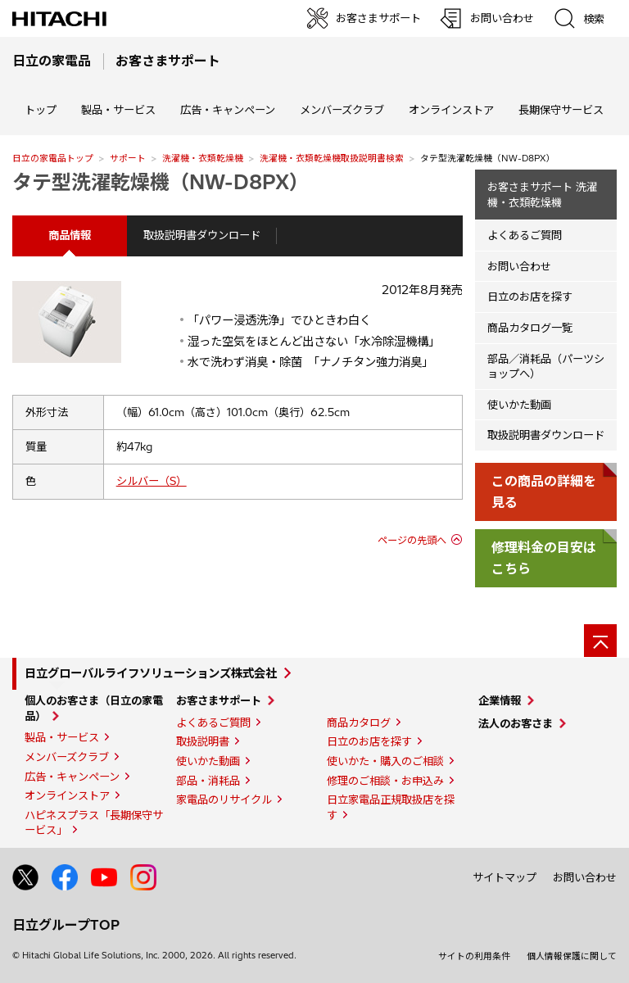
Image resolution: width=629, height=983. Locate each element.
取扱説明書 (202, 741)
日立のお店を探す (529, 296)
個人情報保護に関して (572, 956)
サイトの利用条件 (474, 956)
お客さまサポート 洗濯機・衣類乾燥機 (542, 194)
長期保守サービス (561, 109)
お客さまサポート (218, 700)
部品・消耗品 (208, 780)
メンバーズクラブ (342, 109)
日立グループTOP (66, 925)
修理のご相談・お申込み (385, 780)
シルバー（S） (151, 480)
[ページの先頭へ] (600, 640)
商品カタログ (359, 722)
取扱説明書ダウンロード (201, 235)
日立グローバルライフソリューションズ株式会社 (151, 673)
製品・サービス (62, 737)
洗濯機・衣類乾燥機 (202, 158)
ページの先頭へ (412, 540)
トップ (41, 109)
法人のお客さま (515, 723)
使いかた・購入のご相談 (385, 761)
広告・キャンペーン (72, 776)
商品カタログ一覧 (529, 327)
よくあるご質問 (524, 235)
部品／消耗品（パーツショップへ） (545, 366)
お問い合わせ (519, 266)
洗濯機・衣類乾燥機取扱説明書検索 (332, 158)
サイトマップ (504, 877)
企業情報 (499, 700)
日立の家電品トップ (52, 158)
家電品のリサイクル (224, 799)
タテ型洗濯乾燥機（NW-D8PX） (160, 182)
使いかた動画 (519, 404)
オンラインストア (451, 109)
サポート (128, 158)
